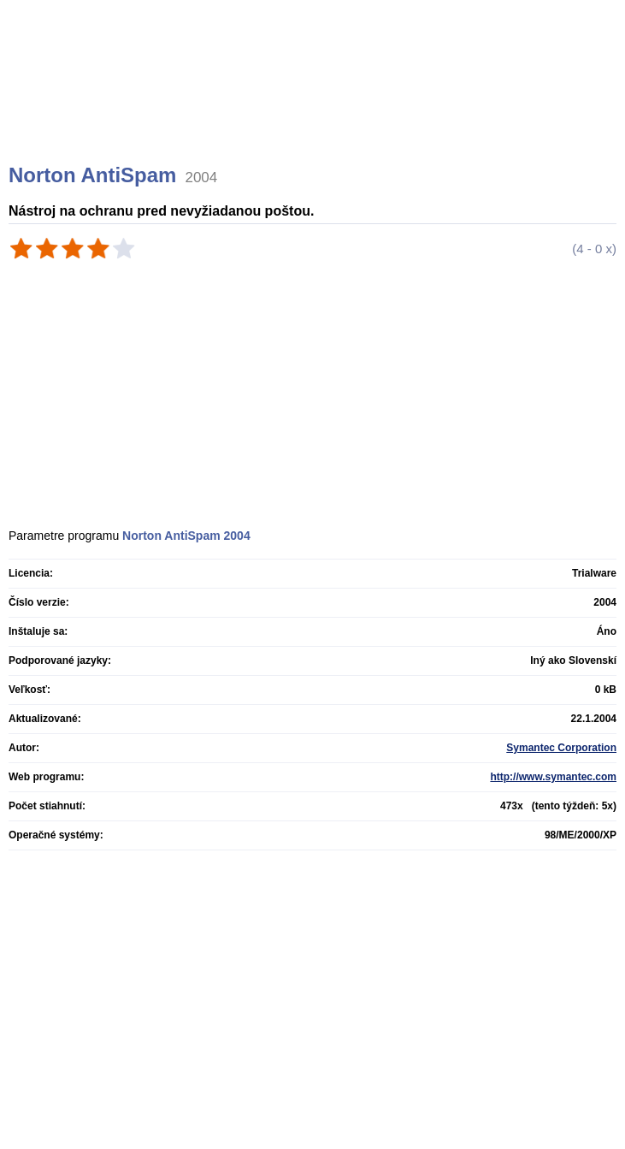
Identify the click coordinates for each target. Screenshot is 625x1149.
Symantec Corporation (561, 748)
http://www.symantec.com (553, 777)
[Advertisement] (314, 102)
